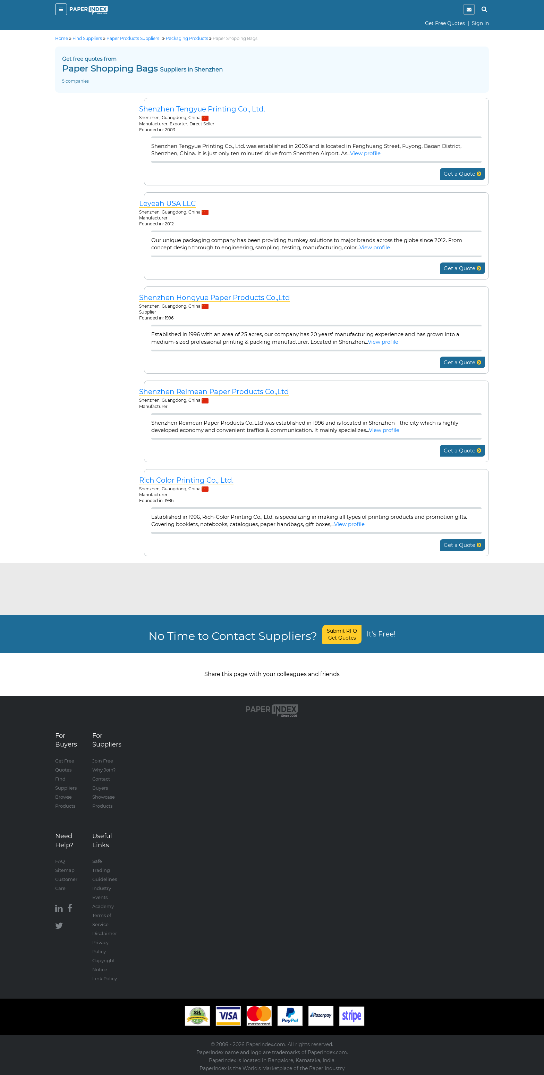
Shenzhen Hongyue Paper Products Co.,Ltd (214, 298)
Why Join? (104, 770)
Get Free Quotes (445, 23)
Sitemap (65, 870)
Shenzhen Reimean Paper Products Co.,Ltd (214, 392)
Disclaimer (104, 933)
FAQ (60, 861)
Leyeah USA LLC (167, 204)
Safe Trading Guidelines (104, 870)
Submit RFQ (342, 634)
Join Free (102, 761)
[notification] (469, 9)
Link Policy (104, 978)
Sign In (480, 23)
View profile (365, 153)
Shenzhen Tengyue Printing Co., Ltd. (202, 109)
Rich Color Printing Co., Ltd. (186, 480)
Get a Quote (462, 173)
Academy (103, 906)
